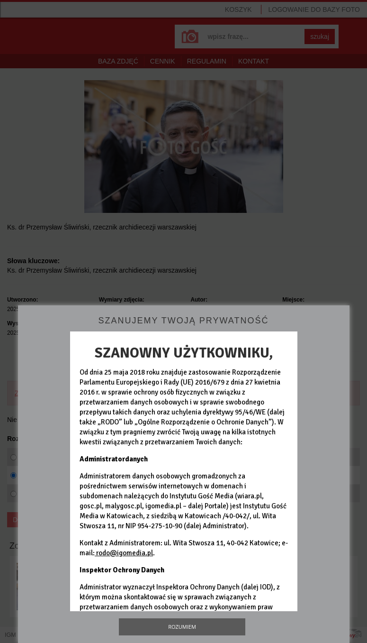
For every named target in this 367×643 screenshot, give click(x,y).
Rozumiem (182, 626)
